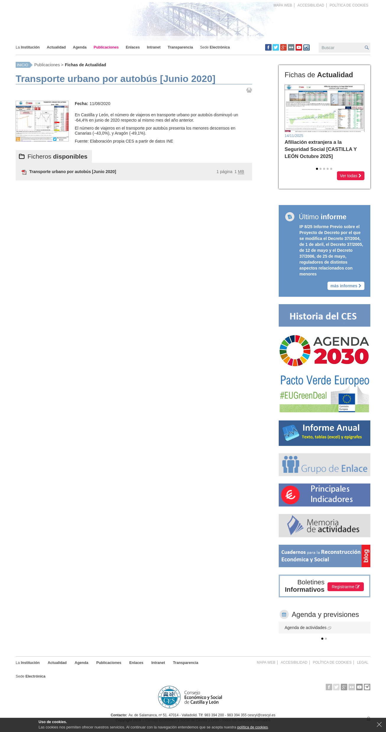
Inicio (22, 65)
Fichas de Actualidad (85, 64)
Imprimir (249, 90)
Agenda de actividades (308, 627)
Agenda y (325, 614)
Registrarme (346, 586)
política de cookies (252, 727)
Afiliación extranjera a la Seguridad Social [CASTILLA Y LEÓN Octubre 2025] (321, 149)
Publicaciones (47, 64)
